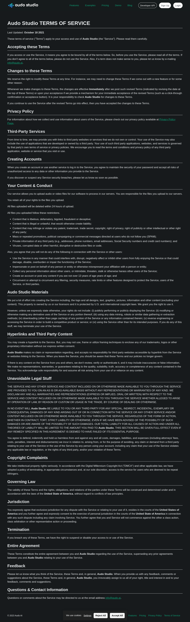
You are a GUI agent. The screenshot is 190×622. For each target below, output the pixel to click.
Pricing (105, 5)
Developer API (147, 5)
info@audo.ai (15, 62)
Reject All (100, 615)
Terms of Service (172, 615)
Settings (87, 615)
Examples (90, 5)
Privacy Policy (155, 615)
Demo (118, 5)
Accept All (117, 615)
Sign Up (165, 5)
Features (74, 5)
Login (178, 5)
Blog (129, 5)
